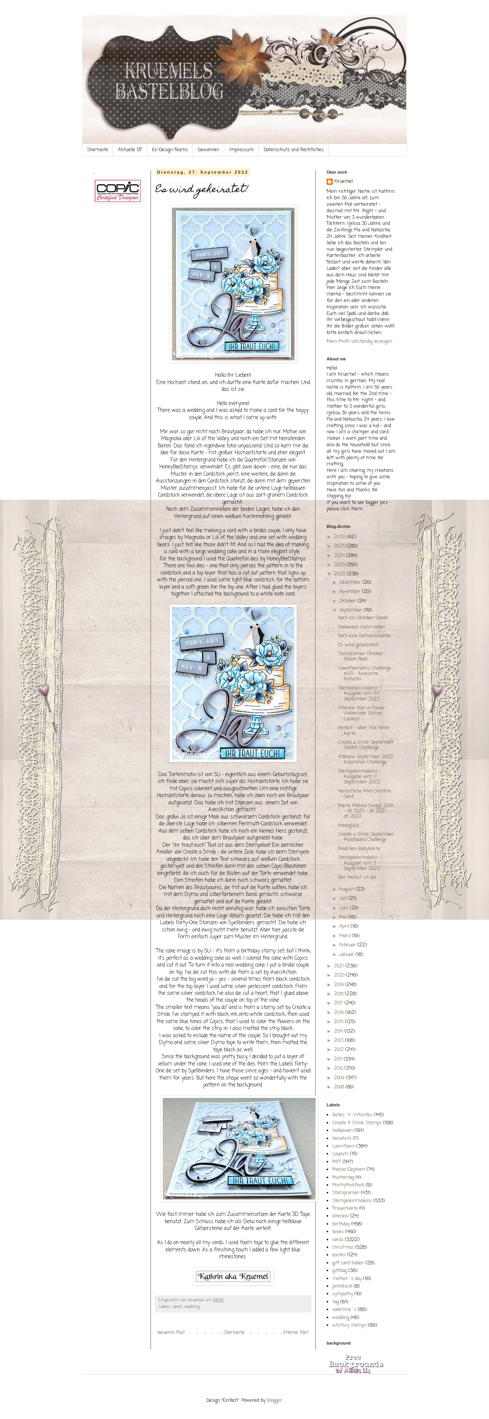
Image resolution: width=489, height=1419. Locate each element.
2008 (340, 1087)
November (350, 591)
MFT (336, 1162)
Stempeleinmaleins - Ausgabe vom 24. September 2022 (359, 694)
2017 (339, 1003)
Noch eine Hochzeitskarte (364, 636)
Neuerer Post (171, 1332)
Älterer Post (296, 1332)
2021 (339, 966)
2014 (339, 1031)
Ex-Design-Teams (170, 150)
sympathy (342, 1294)
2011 (339, 1059)
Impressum (241, 150)
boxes (338, 1232)
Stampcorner (345, 1193)
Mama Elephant (348, 1169)
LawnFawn (343, 1146)
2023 (340, 565)
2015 (339, 1022)
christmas (343, 1247)
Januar (347, 954)
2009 (340, 1078)
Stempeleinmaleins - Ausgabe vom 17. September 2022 (359, 777)
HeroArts (341, 1138)
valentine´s (344, 1309)
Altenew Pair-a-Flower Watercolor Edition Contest (361, 714)
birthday (341, 1224)
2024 (340, 555)
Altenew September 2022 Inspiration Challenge (365, 760)
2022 (340, 574)
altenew (340, 1216)
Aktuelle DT (130, 150)
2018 (339, 994)
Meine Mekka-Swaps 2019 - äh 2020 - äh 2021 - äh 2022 (365, 811)
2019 (339, 985)
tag (335, 1302)
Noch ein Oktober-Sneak (363, 618)
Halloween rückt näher (361, 627)
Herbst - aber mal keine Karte (363, 731)
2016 (339, 1012)
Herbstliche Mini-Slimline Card (364, 794)
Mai (343, 917)
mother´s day (347, 1278)
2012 (339, 1049)
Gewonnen (208, 150)
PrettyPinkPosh (348, 1185)
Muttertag (343, 1177)
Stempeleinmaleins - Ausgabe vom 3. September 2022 (359, 863)
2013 (339, 1040)
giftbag (339, 1270)
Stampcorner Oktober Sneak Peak (361, 657)
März (345, 936)
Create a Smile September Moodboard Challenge (366, 837)
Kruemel (343, 182)
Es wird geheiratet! (358, 645)
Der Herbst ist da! (357, 877)
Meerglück (348, 825)
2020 (340, 975)
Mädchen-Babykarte (359, 849)
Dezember (351, 582)
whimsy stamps (349, 1325)
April (345, 926)
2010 (339, 1068)
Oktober (348, 601)
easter (339, 1255)
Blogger (274, 1400)
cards (178, 1307)
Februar (348, 945)
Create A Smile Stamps (357, 1123)
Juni (344, 908)
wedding (192, 1307)
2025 (340, 546)
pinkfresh (342, 1286)
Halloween (342, 1130)
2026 (340, 537)
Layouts (340, 1154)
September (351, 610)
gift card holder (348, 1263)
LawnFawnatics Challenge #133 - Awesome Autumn (364, 674)
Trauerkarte (345, 1208)
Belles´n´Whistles (352, 1115)
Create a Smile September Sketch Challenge (366, 745)
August (347, 889)
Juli (343, 898)
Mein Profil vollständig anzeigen (359, 341)
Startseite (97, 150)
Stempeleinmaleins (352, 1201)
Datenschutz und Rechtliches (294, 150)
